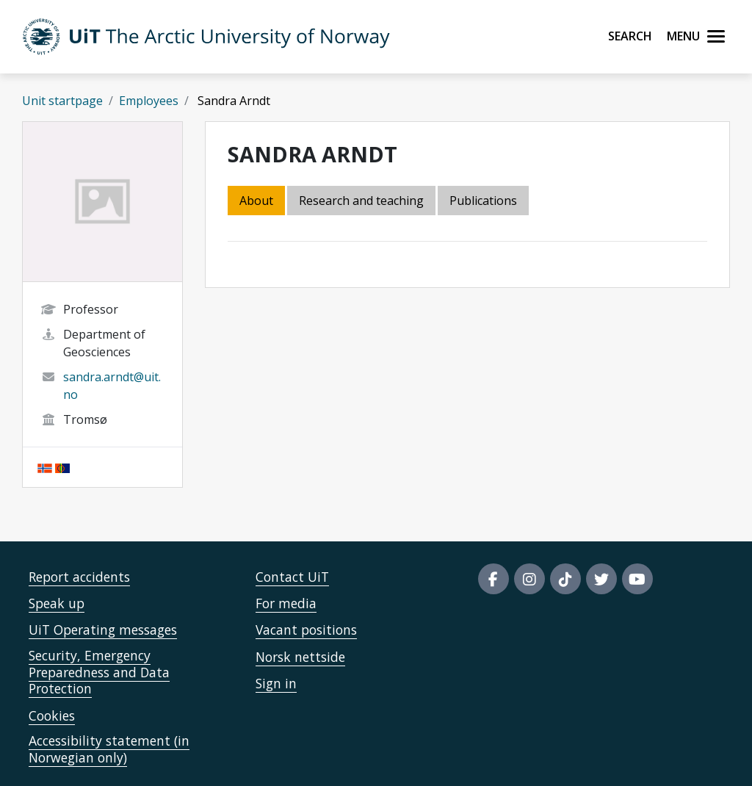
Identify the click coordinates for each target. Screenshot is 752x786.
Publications (483, 200)
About (256, 200)
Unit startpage (62, 101)
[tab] (484, 201)
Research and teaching (361, 200)
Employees (148, 101)
